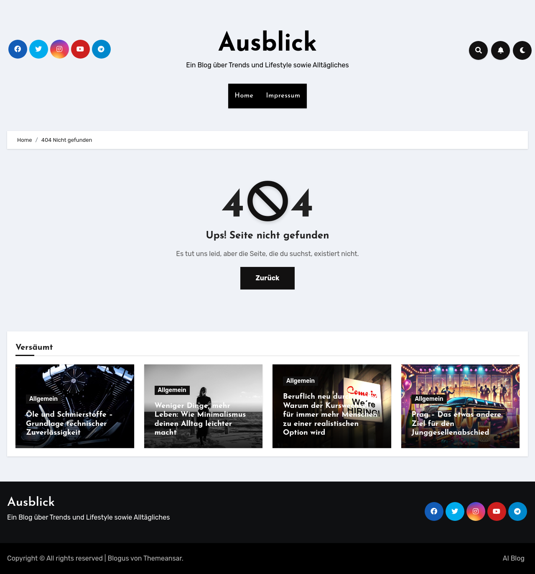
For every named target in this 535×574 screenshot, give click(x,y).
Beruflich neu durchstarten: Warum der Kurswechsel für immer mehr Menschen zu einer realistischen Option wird (331, 415)
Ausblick (267, 44)
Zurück (268, 278)
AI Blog (514, 558)
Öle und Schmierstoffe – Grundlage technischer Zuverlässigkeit (69, 424)
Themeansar (162, 558)
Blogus (118, 558)
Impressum (283, 95)
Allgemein (43, 398)
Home (243, 95)
